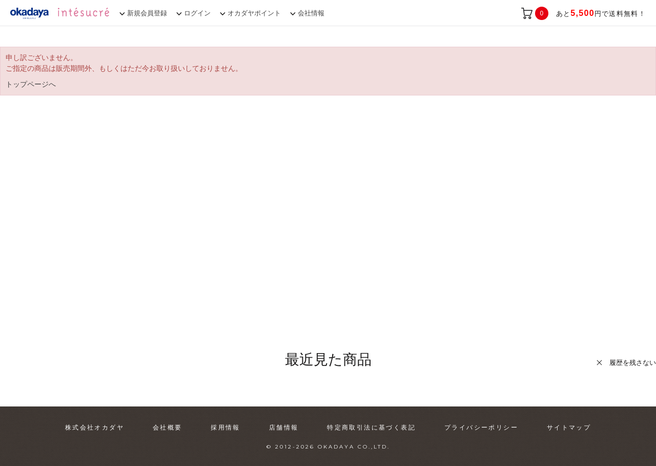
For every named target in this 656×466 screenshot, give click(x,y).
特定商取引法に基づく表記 (371, 427)
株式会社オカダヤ (94, 427)
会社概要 (167, 427)
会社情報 (311, 13)
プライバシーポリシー (481, 427)
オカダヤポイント (254, 13)
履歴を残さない (632, 362)
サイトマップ (569, 427)
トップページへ (31, 84)
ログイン (197, 13)
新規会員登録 (147, 13)
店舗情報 (284, 427)
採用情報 (225, 427)
